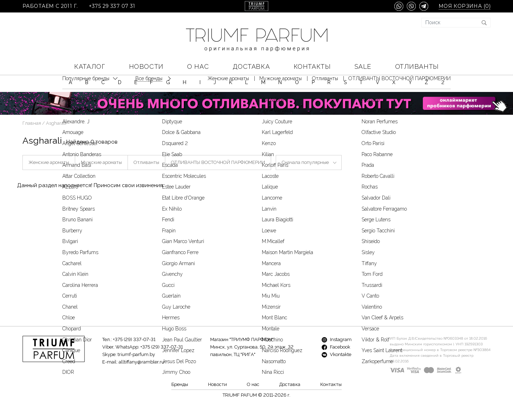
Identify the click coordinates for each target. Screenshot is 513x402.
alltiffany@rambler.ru (141, 362)
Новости (146, 66)
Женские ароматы (48, 162)
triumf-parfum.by (136, 354)
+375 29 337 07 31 (112, 6)
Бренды (179, 384)
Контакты (312, 66)
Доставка (251, 66)
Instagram (337, 339)
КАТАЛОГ (89, 66)
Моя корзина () (465, 6)
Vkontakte (336, 354)
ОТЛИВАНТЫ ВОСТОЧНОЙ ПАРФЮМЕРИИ (218, 162)
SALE (362, 66)
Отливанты (417, 66)
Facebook (336, 347)
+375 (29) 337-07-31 (134, 339)
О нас (198, 66)
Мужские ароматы (101, 162)
